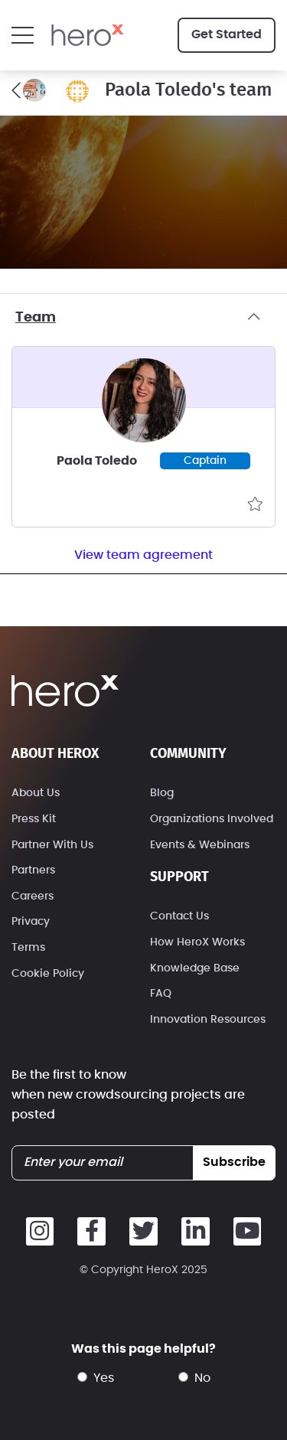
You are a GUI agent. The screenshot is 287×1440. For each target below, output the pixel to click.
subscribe (234, 1162)
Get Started (226, 34)
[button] (22, 35)
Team (143, 317)
